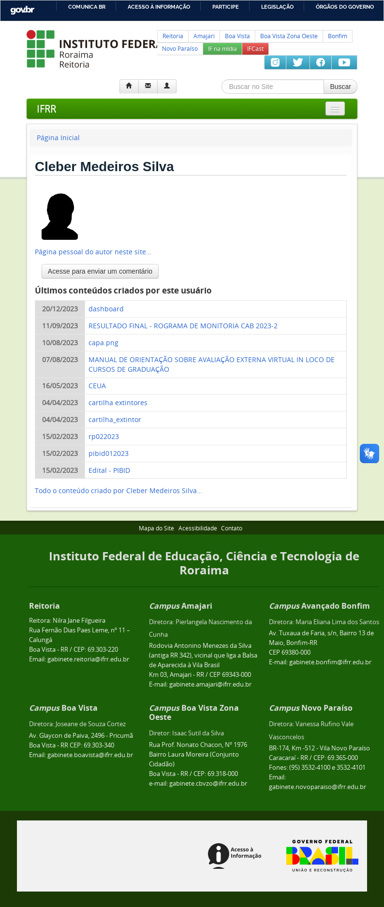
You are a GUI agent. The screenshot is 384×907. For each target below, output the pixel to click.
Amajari (204, 36)
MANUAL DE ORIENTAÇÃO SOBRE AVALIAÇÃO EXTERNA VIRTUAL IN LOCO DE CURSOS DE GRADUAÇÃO (212, 364)
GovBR (22, 10)
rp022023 (104, 436)
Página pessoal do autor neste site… (93, 251)
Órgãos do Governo (345, 6)
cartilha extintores (118, 402)
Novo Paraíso (180, 48)
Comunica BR (86, 6)
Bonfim (337, 36)
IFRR (46, 108)
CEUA (97, 385)
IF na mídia (222, 48)
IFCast (255, 48)
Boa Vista (237, 36)
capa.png (103, 342)
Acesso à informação (159, 6)
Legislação (277, 6)
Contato (231, 528)
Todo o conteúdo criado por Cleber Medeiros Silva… (118, 490)
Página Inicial (58, 137)
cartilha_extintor (115, 419)
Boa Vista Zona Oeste (289, 36)
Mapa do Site (156, 528)
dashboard (106, 308)
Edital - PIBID (109, 470)
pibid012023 (109, 453)
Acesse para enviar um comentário (100, 271)
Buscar (340, 86)
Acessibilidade (197, 528)
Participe (225, 6)
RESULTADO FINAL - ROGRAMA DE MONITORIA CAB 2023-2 (183, 325)
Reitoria (172, 36)
